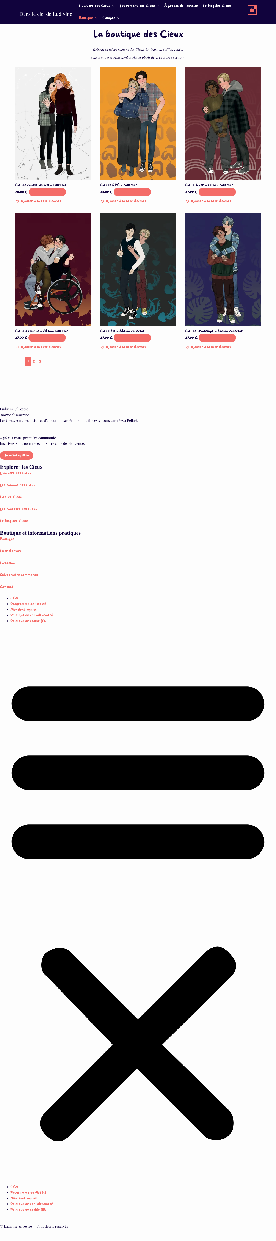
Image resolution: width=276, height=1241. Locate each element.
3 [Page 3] (40, 361)
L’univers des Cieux (96, 6)
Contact (6, 587)
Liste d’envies (11, 551)
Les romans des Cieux (139, 6)
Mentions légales (23, 610)
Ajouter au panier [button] (47, 192)
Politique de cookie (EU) (28, 621)
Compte (110, 18)
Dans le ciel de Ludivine (45, 14)
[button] (112, 6)
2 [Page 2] (34, 361)
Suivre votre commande (19, 575)
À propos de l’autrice (181, 6)
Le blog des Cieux (217, 6)
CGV (14, 598)
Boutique (88, 18)
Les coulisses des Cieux (18, 509)
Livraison (7, 563)
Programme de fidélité (28, 604)
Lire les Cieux (11, 497)
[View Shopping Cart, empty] (252, 9)
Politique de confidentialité (31, 615)
